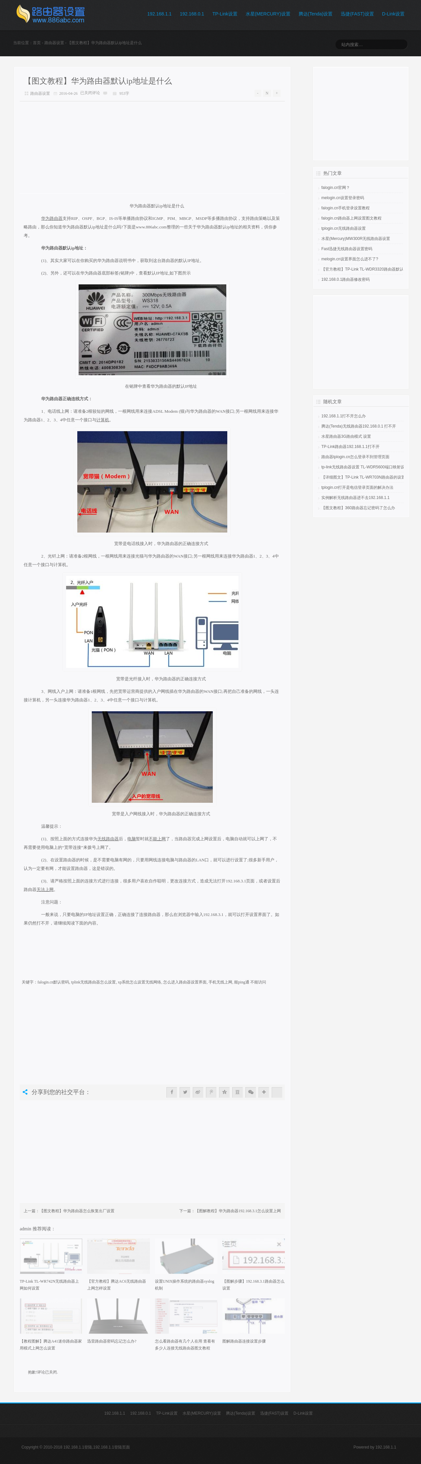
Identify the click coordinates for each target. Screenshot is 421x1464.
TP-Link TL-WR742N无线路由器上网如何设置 (49, 1285)
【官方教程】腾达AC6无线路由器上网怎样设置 (116, 1285)
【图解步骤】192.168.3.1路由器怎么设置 (253, 1285)
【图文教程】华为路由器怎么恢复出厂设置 (76, 1211)
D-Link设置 (393, 13)
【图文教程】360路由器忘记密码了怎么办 (358, 508)
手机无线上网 (220, 982)
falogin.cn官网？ (335, 187)
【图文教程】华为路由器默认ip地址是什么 (98, 81)
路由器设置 (54, 42)
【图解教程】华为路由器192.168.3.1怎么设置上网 (238, 1211)
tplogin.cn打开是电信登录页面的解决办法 (357, 487)
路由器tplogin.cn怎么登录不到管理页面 (355, 457)
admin (26, 1228)
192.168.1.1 (159, 13)
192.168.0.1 (192, 13)
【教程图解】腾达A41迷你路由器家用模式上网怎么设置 (51, 1344)
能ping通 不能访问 (250, 982)
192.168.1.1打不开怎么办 (343, 416)
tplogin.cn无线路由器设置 (343, 228)
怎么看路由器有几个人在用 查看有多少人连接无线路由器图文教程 (185, 1344)
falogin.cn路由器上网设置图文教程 (351, 218)
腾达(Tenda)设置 (316, 13)
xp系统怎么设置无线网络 (139, 982)
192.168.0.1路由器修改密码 (345, 279)
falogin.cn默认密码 (53, 982)
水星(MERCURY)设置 (268, 13)
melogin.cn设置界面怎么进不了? (349, 259)
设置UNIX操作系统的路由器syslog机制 (184, 1285)
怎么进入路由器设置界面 (185, 982)
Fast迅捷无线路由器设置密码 (346, 249)
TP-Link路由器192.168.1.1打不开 (350, 446)
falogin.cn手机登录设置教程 (345, 208)
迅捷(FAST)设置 (357, 13)
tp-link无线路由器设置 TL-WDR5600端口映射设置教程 (368, 467)
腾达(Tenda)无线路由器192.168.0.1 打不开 (358, 426)
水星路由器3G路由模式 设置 (346, 436)
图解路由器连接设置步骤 (244, 1341)
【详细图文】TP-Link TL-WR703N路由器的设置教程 (367, 477)
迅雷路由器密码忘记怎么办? (111, 1341)
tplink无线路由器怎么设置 (93, 982)
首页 (37, 42)
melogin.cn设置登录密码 (342, 198)
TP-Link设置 (224, 13)
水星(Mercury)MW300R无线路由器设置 (355, 238)
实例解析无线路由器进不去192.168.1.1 (355, 497)
